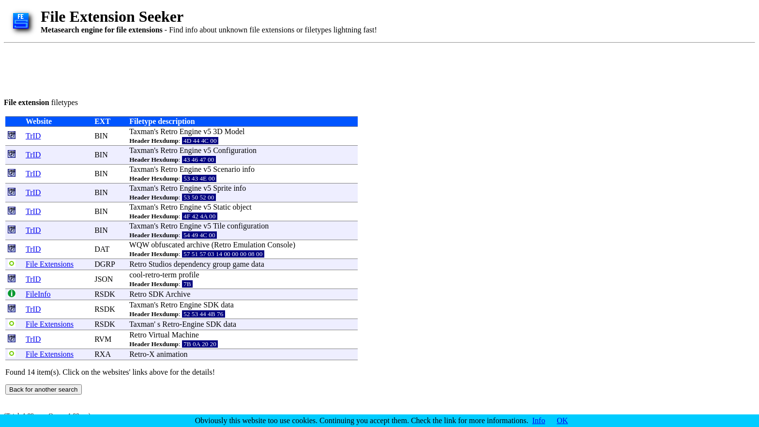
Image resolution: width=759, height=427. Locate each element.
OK (562, 420)
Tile (219, 226)
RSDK (104, 294)
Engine (190, 131)
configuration (248, 226)
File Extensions (50, 264)
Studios (160, 264)
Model (235, 131)
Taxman (141, 131)
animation (172, 354)
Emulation (249, 245)
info (248, 169)
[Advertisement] (180, 69)
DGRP (104, 264)
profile (189, 275)
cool (136, 275)
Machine (185, 335)
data (257, 264)
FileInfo (38, 294)
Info (539, 420)
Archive (178, 294)
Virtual (158, 335)
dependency (192, 264)
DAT (101, 249)
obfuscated (167, 245)
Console (279, 245)
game (240, 264)
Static (221, 207)
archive (198, 245)
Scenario (226, 169)
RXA (102, 354)
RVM (102, 339)
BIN (101, 136)
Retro (169, 131)
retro (152, 275)
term (170, 275)
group (221, 264)
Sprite (222, 188)
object (242, 207)
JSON (103, 279)
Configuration (235, 150)
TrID (33, 136)
